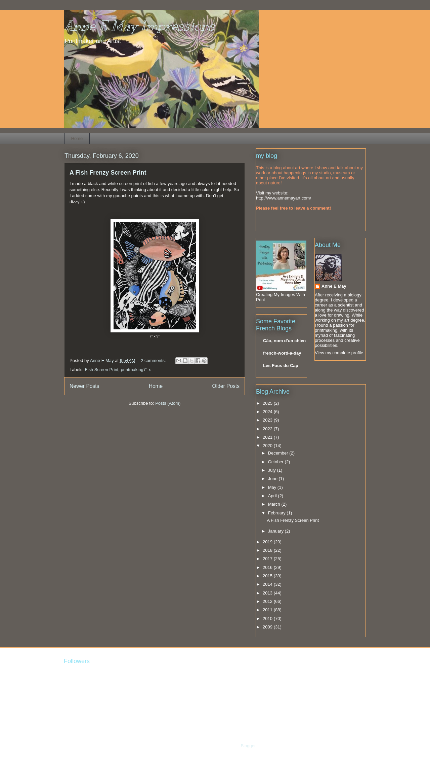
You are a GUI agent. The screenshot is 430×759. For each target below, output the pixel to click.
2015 (268, 575)
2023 (268, 420)
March (275, 504)
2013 (268, 592)
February (277, 512)
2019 (268, 541)
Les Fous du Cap (280, 365)
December (279, 453)
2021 (268, 437)
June (273, 478)
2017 (268, 558)
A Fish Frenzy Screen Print (108, 172)
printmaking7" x (135, 369)
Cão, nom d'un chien (284, 340)
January (276, 531)
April (273, 495)
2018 (268, 550)
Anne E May (333, 286)
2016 (268, 567)
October (276, 461)
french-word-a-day (282, 353)
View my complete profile (339, 352)
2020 (268, 445)
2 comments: (154, 360)
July (272, 470)
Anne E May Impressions (139, 25)
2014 (268, 584)
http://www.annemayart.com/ (283, 198)
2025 (268, 403)
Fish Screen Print (102, 369)
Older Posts (226, 386)
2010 (268, 618)
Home (77, 138)
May (272, 487)
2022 (268, 428)
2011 (268, 609)
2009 (268, 626)
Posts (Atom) (167, 403)
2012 (268, 601)
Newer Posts (84, 386)
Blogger (248, 745)
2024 (268, 411)
